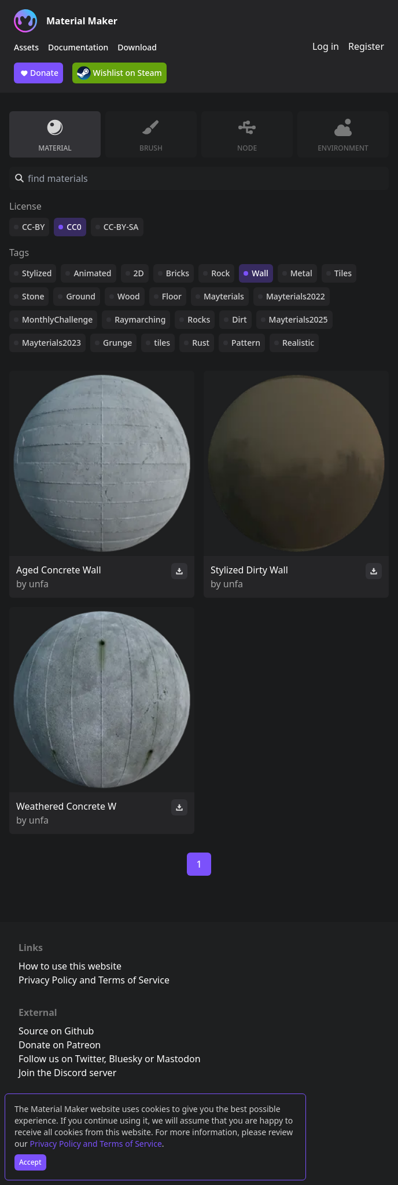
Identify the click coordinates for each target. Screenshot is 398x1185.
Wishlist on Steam (119, 73)
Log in (325, 46)
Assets (26, 47)
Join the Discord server (67, 1072)
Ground (80, 296)
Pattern (245, 342)
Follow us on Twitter (61, 1058)
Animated (92, 273)
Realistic (298, 342)
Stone (33, 296)
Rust (200, 342)
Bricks (177, 273)
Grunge (117, 342)
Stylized (36, 273)
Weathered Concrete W (66, 806)
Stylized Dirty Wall (249, 570)
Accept (30, 1162)
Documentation (78, 47)
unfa (39, 583)
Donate (38, 73)
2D (139, 273)
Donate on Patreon (60, 1044)
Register (366, 46)
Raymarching (140, 319)
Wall (260, 273)
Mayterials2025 (298, 319)
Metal (301, 273)
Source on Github (56, 1031)
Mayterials (224, 296)
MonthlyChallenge (57, 319)
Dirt (239, 319)
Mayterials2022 (295, 296)
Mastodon (179, 1058)
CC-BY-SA (121, 226)
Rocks (198, 319)
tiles (162, 342)
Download (137, 47)
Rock (220, 273)
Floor (172, 296)
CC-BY (33, 226)
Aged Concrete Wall (58, 570)
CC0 (74, 226)
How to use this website (70, 966)
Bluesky (125, 1058)
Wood (128, 296)
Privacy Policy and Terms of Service (96, 1143)
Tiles (343, 273)
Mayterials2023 (51, 342)
